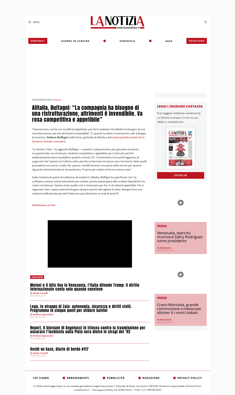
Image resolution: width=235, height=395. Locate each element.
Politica (57, 99)
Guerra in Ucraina (75, 40)
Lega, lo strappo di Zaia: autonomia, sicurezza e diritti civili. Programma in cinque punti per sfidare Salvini (81, 308)
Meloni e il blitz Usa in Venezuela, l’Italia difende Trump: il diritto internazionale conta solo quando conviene (84, 287)
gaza (169, 40)
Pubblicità (116, 378)
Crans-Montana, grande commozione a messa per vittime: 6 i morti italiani (179, 308)
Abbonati (38, 40)
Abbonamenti (78, 378)
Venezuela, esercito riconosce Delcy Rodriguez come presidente (180, 236)
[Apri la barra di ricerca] (205, 22)
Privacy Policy (189, 378)
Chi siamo (41, 378)
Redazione (196, 40)
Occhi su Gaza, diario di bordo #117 (59, 349)
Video (162, 226)
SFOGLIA (180, 175)
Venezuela (127, 40)
